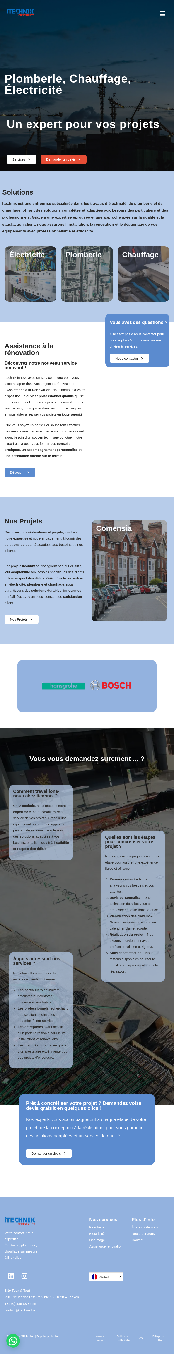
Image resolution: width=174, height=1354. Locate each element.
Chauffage (97, 1240)
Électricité (96, 1233)
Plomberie (97, 1227)
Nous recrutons (143, 1233)
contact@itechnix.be (20, 1310)
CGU (141, 1338)
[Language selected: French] (106, 1276)
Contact (137, 1240)
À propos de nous (145, 1227)
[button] (162, 14)
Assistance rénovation (106, 1246)
